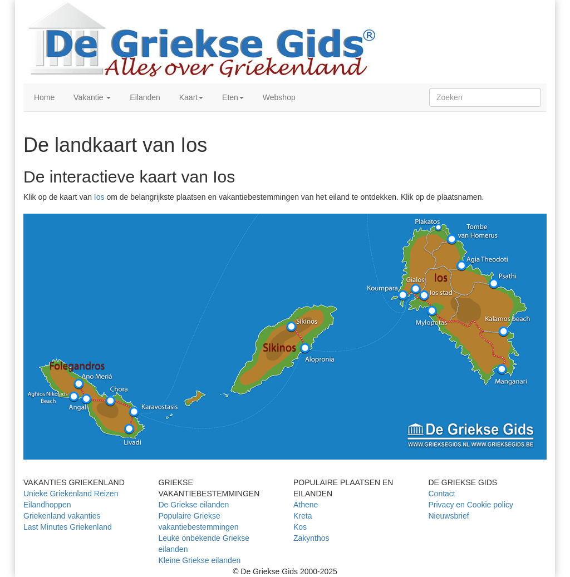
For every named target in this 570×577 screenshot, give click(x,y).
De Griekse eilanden (194, 504)
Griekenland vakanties (62, 515)
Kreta (302, 515)
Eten (232, 97)
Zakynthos (311, 538)
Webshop (278, 97)
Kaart (190, 97)
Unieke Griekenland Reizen (70, 493)
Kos (300, 526)
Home (43, 97)
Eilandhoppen (47, 504)
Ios (99, 197)
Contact (442, 493)
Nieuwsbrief (449, 515)
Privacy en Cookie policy (471, 504)
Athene (305, 504)
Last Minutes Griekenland (67, 526)
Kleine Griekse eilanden (200, 560)
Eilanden (143, 97)
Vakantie (91, 97)
